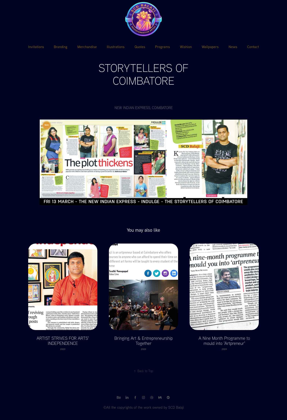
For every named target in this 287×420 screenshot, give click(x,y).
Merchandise (87, 46)
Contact (253, 46)
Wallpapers (210, 46)
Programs (162, 46)
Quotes (140, 46)
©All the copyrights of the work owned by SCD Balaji (143, 407)
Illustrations (115, 46)
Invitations (36, 46)
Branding (60, 46)
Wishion (186, 46)
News (233, 46)
